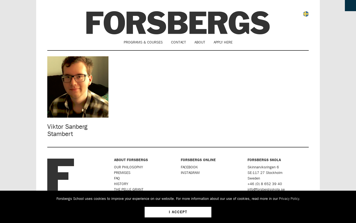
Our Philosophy (128, 167)
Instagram (190, 173)
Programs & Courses (143, 42)
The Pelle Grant (129, 189)
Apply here (223, 42)
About (199, 42)
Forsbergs (178, 22)
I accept (178, 212)
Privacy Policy (289, 199)
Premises (122, 173)
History (121, 184)
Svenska (306, 14)
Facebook (189, 167)
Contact (178, 42)
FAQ (117, 178)
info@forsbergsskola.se (266, 189)
